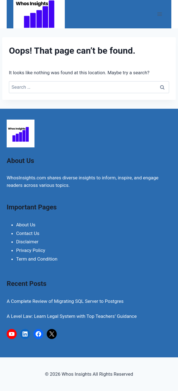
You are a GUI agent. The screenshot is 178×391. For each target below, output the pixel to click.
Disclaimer (27, 241)
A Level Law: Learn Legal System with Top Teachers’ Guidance (72, 316)
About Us (25, 224)
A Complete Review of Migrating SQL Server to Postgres (65, 301)
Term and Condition (36, 259)
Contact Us (27, 233)
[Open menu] (159, 14)
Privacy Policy (30, 250)
